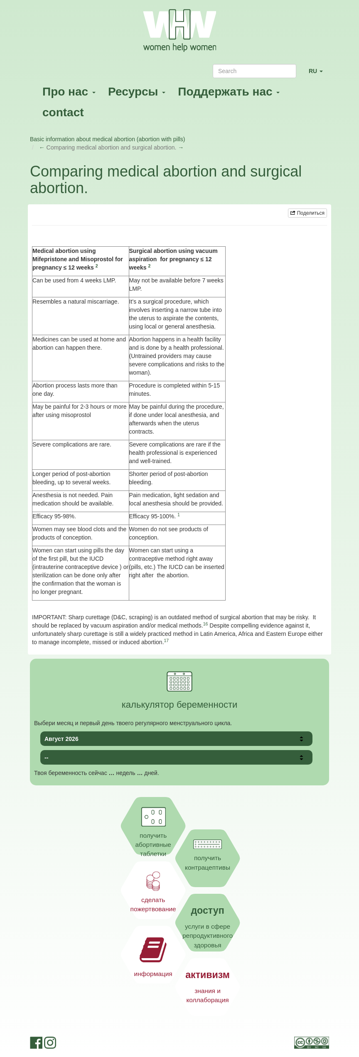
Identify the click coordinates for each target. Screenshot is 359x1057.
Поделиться (307, 213)
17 (166, 640)
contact (63, 112)
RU (319, 74)
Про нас (69, 91)
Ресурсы (136, 91)
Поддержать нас (229, 91)
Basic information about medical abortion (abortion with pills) (107, 139)
